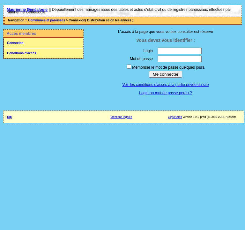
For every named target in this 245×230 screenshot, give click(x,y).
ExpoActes (175, 117)
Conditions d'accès (21, 53)
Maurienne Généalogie (27, 9)
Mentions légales (121, 117)
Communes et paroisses (46, 20)
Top (9, 117)
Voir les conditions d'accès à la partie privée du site (165, 84)
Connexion (15, 43)
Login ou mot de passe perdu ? (165, 93)
